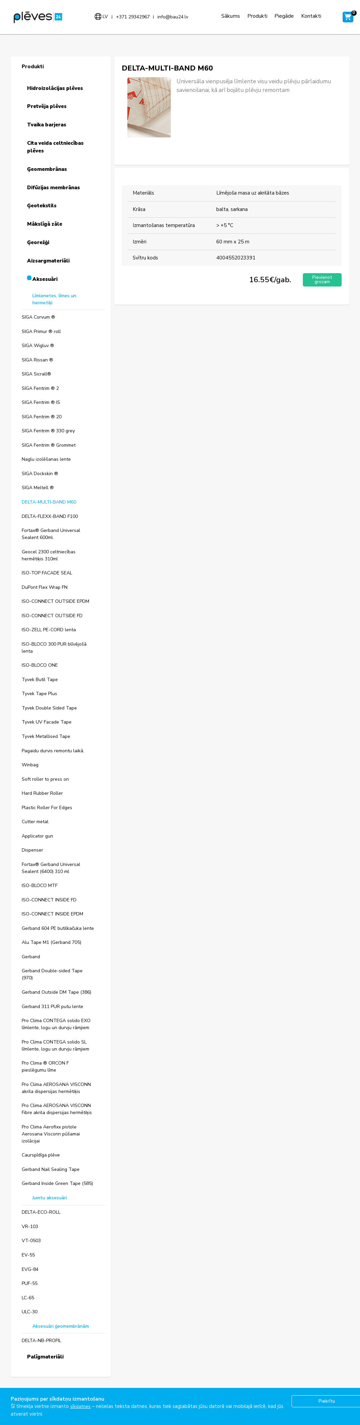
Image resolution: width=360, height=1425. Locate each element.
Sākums (229, 16)
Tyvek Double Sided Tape (49, 708)
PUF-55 (29, 1283)
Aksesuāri (44, 279)
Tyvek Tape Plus (39, 693)
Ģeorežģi (38, 242)
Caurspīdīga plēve (41, 1155)
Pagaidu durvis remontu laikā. (53, 751)
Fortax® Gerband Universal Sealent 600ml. (51, 534)
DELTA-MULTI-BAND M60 (49, 502)
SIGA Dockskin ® (40, 473)
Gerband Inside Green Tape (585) (57, 1183)
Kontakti (310, 16)
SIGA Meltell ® (38, 487)
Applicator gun (37, 836)
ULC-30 (29, 1312)
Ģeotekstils (41, 205)
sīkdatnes (81, 1406)
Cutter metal (35, 821)
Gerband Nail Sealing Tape (51, 1169)
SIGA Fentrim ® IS (41, 402)
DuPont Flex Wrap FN (45, 587)
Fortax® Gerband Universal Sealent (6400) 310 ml (51, 868)
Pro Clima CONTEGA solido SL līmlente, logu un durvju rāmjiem (55, 1045)
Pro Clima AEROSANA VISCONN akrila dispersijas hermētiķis (56, 1088)
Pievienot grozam (321, 280)
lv (104, 16)
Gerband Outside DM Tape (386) (56, 992)
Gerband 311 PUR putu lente (52, 1006)
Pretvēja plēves (47, 106)
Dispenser (32, 850)
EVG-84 (30, 1269)
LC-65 (28, 1298)
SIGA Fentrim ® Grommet (49, 445)
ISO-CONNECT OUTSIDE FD (52, 616)
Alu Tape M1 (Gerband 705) (51, 942)
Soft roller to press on (45, 779)
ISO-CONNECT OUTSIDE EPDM (55, 601)
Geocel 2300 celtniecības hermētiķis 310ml (49, 555)
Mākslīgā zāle (44, 224)
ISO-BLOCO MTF (39, 885)
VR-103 (30, 1226)
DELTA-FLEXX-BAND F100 (50, 516)
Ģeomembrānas (47, 169)
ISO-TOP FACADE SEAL (47, 573)
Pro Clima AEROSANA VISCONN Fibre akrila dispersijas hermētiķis (57, 1109)
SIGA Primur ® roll (41, 331)
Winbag (30, 765)
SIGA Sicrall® (36, 374)
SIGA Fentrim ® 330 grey (48, 431)
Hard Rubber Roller (42, 793)
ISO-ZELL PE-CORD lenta (49, 630)
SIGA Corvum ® (38, 317)
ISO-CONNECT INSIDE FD (49, 900)
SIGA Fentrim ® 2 (40, 388)
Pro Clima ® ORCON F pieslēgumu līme (45, 1066)
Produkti (256, 16)
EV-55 (28, 1255)
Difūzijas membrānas (53, 187)
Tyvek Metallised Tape (46, 736)
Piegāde (283, 16)
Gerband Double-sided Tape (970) (52, 974)
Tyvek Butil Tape (40, 679)
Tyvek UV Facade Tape (47, 722)
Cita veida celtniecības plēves (55, 147)
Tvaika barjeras (46, 124)
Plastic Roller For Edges (47, 807)
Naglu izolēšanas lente (46, 459)
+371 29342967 (132, 17)
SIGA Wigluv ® (38, 345)
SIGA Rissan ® (37, 360)
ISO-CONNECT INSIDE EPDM (52, 914)
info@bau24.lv (172, 17)
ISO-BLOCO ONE (40, 665)
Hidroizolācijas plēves (55, 88)
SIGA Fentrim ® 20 (42, 417)
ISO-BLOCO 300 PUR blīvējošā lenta (54, 647)
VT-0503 (31, 1240)
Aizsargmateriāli (48, 260)
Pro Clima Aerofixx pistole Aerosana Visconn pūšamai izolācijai (51, 1134)
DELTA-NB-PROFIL (41, 1340)
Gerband (31, 957)
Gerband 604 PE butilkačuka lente (58, 928)
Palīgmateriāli (45, 1356)
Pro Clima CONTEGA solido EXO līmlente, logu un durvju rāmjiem (56, 1024)
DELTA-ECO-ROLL (41, 1212)
